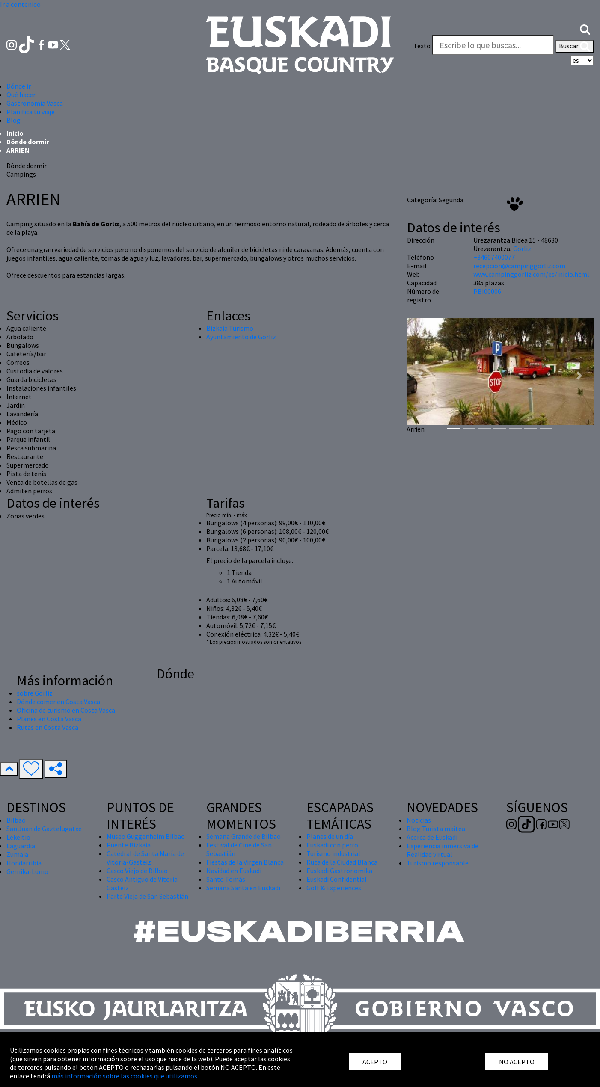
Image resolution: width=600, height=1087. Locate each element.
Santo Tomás (225, 879)
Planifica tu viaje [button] (30, 111)
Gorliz (522, 248)
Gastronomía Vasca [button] (34, 103)
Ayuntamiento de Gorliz (241, 336)
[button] (585, 28)
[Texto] (493, 45)
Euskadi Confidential (336, 879)
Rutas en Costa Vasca (47, 727)
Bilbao (16, 820)
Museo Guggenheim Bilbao (146, 836)
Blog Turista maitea (436, 828)
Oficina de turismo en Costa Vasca (66, 710)
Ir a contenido (20, 4)
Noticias (419, 820)
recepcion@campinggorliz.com (519, 265)
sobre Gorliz (35, 693)
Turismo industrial (333, 853)
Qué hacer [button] (21, 94)
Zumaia (17, 854)
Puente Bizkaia (129, 845)
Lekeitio (18, 837)
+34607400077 (494, 257)
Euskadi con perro (332, 845)
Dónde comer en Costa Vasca (58, 701)
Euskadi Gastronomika (339, 870)
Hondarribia (24, 863)
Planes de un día (329, 836)
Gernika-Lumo (27, 871)
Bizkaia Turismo (229, 328)
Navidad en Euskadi (233, 870)
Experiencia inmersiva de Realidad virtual (442, 850)
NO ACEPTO (517, 1061)
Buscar (574, 46)
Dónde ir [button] (18, 86)
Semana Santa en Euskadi (243, 887)
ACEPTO (374, 1061)
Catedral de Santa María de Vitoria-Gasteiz (145, 857)
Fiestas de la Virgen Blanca (245, 862)
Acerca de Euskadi (432, 837)
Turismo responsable (438, 863)
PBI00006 (487, 291)
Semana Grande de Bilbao (243, 836)
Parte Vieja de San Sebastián (147, 896)
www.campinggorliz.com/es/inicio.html (531, 274)
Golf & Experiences (333, 887)
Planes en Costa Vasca (49, 718)
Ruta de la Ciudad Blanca (341, 862)
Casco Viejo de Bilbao (137, 870)
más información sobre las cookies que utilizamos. (125, 1076)
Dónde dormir (27, 141)
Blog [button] (13, 120)
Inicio (15, 133)
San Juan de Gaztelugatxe (44, 828)
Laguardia (20, 845)
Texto (422, 45)
